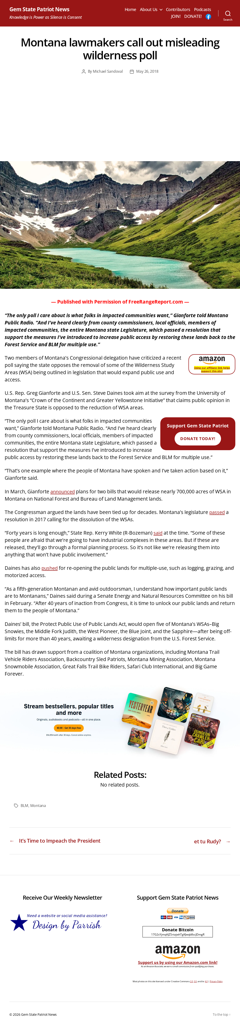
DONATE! (193, 16)
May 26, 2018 (147, 71)
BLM (24, 805)
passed (217, 512)
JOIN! (176, 16)
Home (130, 9)
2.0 (191, 981)
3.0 (195, 981)
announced (63, 491)
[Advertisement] (120, 126)
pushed (50, 568)
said (158, 533)
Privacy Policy (216, 981)
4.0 (206, 981)
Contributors (178, 9)
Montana (38, 805)
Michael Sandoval (108, 71)
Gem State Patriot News (40, 9)
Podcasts (202, 9)
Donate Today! (197, 438)
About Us (149, 9)
